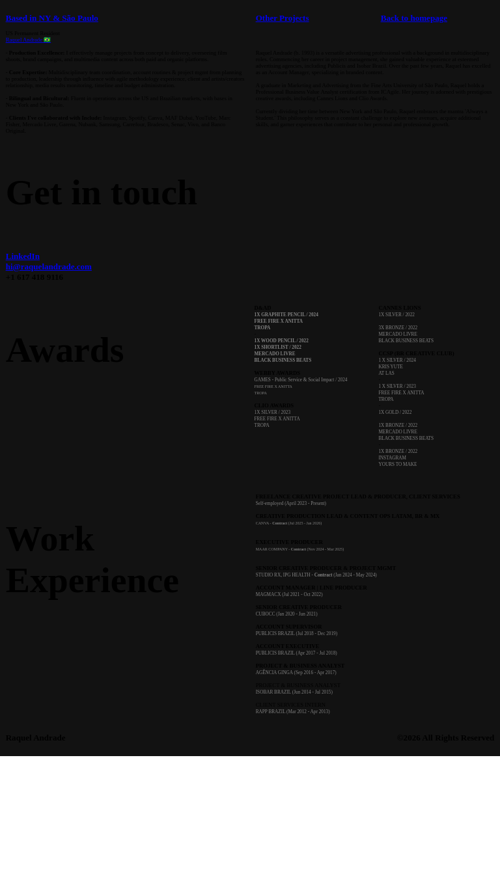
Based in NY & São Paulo (52, 18)
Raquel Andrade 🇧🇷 (28, 39)
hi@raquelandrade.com (49, 266)
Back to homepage (414, 18)
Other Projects (282, 18)
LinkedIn (23, 256)
